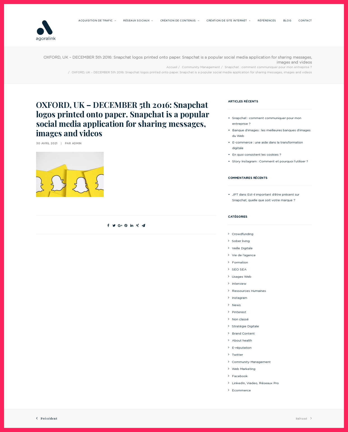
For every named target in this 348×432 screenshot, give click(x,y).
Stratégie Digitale (245, 326)
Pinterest (239, 312)
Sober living (241, 241)
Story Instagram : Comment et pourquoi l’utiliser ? (270, 161)
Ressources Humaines (249, 291)
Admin (77, 143)
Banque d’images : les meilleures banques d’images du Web (271, 133)
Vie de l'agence (244, 255)
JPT (235, 194)
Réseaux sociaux (138, 20)
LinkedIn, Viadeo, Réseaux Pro (255, 383)
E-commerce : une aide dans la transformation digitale (267, 145)
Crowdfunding (242, 234)
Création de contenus (179, 20)
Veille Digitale (242, 248)
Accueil (171, 67)
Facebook (240, 376)
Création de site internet (228, 20)
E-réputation (242, 347)
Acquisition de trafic (97, 20)
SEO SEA (239, 269)
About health (242, 340)
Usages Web (241, 276)
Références (267, 20)
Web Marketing (243, 369)
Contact (305, 20)
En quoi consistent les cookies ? (256, 154)
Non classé (240, 319)
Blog (287, 20)
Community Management (201, 67)
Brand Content (243, 333)
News (236, 305)
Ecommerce (241, 390)
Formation (240, 262)
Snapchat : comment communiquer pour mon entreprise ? (268, 67)
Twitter (237, 354)
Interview (239, 283)
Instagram (239, 298)
